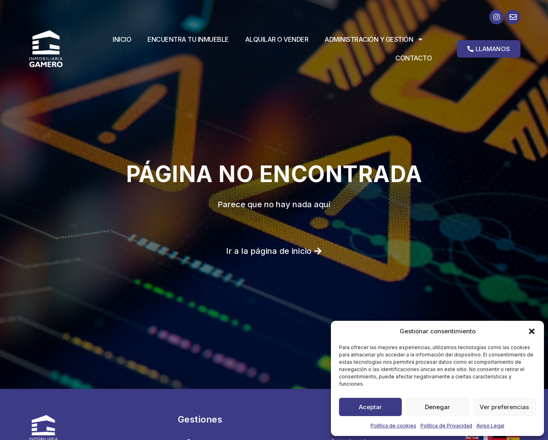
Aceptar (370, 407)
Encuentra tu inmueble (188, 39)
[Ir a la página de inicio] (52, 48)
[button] (532, 331)
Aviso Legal (490, 426)
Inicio (122, 39)
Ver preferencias (504, 407)
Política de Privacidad (446, 426)
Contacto (413, 58)
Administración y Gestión (374, 39)
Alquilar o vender (277, 39)
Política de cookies (393, 426)
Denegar (437, 407)
